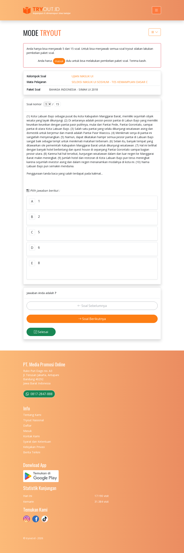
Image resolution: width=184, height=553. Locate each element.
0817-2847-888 (39, 394)
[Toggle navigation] (156, 10)
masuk (59, 61)
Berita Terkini (31, 452)
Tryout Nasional (33, 420)
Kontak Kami (31, 436)
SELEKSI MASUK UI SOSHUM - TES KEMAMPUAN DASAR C (110, 82)
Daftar (27, 425)
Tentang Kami (32, 415)
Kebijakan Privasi (34, 447)
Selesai (41, 332)
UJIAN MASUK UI (82, 76)
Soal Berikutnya (92, 319)
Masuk (27, 431)
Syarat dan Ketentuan (37, 441)
